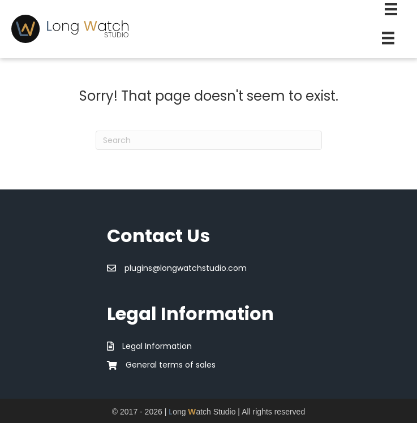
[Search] (209, 140)
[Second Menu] (391, 9)
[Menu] (388, 38)
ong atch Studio (202, 411)
